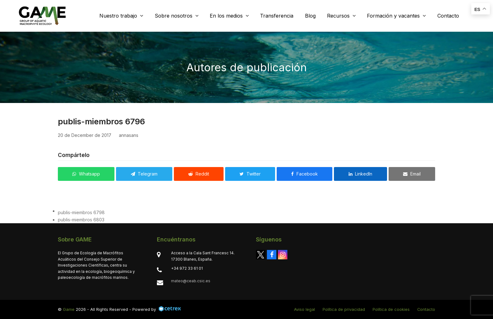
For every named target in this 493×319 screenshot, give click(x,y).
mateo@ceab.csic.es (190, 280)
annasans (128, 135)
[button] (86, 174)
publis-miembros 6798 (81, 212)
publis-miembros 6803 (81, 219)
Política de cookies (391, 309)
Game (69, 309)
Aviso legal (304, 309)
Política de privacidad (344, 309)
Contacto (426, 309)
